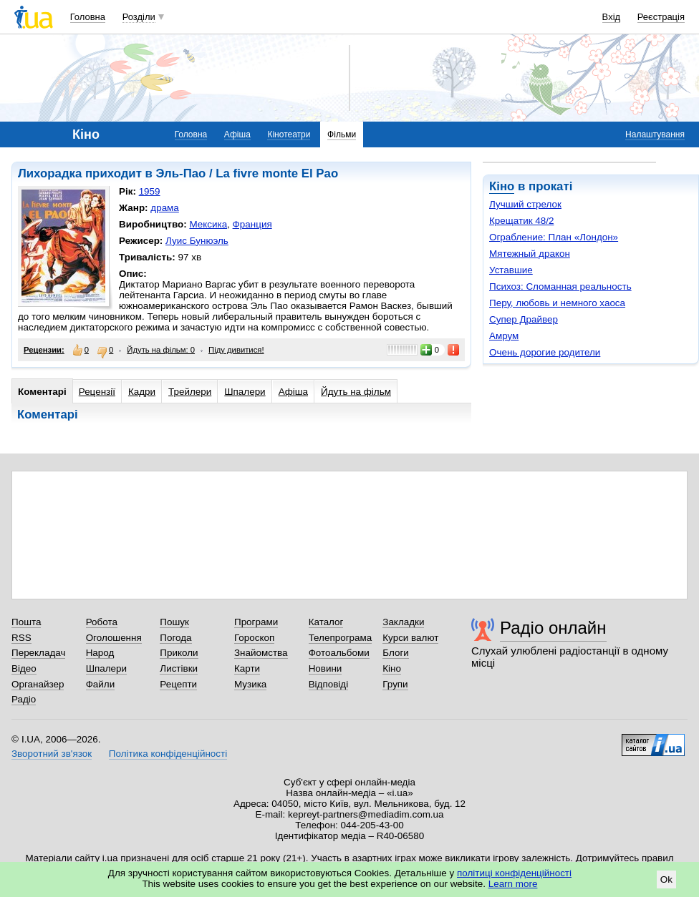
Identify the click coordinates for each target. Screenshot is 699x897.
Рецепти (178, 684)
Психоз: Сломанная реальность (560, 286)
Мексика (208, 224)
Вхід (611, 16)
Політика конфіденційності (168, 753)
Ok (666, 879)
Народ (100, 652)
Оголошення (114, 637)
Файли (100, 684)
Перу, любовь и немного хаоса (557, 303)
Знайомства (261, 652)
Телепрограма (340, 637)
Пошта (26, 622)
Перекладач (38, 652)
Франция (252, 224)
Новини (325, 668)
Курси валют (410, 637)
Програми (256, 622)
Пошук (174, 622)
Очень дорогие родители (544, 352)
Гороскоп (254, 637)
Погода (175, 637)
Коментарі (42, 391)
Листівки (179, 668)
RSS (21, 637)
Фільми (341, 134)
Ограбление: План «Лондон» (553, 237)
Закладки (403, 622)
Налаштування (655, 134)
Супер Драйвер (523, 319)
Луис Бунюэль (196, 240)
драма (164, 207)
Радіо (23, 699)
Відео (24, 668)
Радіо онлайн (553, 627)
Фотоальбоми (339, 652)
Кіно (501, 186)
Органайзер (37, 684)
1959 (149, 191)
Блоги (395, 652)
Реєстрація (661, 16)
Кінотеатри (288, 134)
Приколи (179, 652)
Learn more (513, 883)
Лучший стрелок (525, 204)
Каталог (326, 622)
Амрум (504, 335)
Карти (247, 668)
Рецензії (97, 391)
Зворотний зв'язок (51, 753)
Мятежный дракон (529, 253)
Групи (395, 684)
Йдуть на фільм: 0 (161, 349)
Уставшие (511, 270)
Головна (87, 16)
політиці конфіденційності (514, 873)
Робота (101, 622)
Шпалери (244, 391)
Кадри (141, 391)
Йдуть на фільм (356, 391)
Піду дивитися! (236, 349)
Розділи (138, 16)
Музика (250, 684)
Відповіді (329, 684)
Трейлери (189, 391)
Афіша (237, 134)
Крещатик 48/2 (521, 220)
